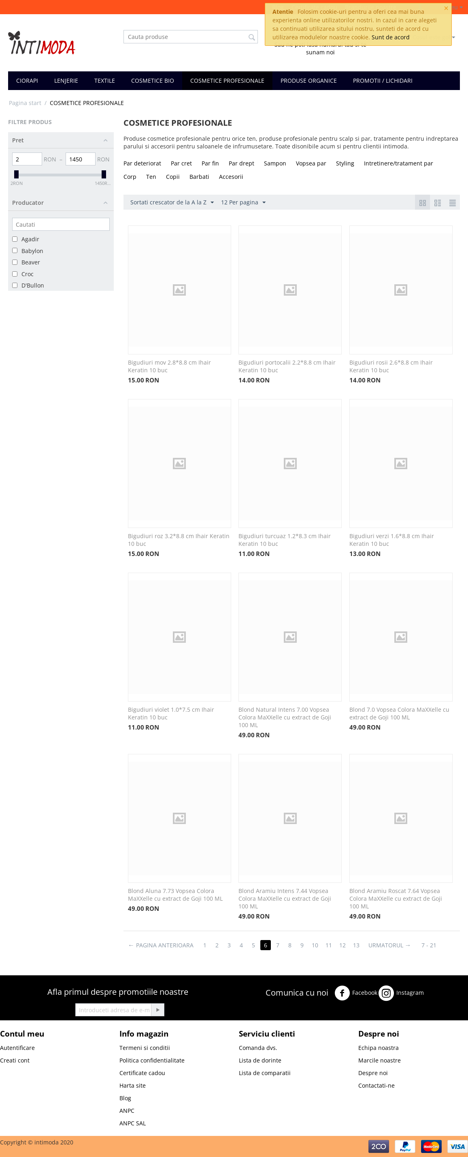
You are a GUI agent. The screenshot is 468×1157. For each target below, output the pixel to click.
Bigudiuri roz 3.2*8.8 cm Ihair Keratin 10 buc (179, 539)
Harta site (132, 1085)
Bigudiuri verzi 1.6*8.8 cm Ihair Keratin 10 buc (391, 539)
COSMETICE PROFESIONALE (227, 80)
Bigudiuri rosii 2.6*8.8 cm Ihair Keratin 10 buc (391, 366)
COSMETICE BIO (152, 80)
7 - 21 (429, 945)
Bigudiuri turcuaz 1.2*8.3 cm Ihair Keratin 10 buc (284, 539)
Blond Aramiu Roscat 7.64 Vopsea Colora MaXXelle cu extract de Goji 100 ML (395, 898)
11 (328, 945)
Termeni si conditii (144, 1048)
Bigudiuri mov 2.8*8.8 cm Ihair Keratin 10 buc (169, 366)
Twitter (437, 991)
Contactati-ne (376, 1085)
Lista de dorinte (260, 1060)
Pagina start (25, 103)
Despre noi (373, 1073)
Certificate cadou (142, 1073)
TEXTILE (104, 80)
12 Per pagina (243, 202)
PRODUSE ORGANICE (309, 80)
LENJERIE (66, 80)
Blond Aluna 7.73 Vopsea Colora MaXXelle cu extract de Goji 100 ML (175, 894)
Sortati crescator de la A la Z (172, 202)
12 (342, 945)
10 (315, 945)
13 (356, 945)
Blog (125, 1098)
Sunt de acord (391, 37)
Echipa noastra (378, 1048)
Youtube (280, 1014)
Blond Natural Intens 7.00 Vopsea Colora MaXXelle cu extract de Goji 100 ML (284, 717)
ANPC (126, 1110)
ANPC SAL (132, 1123)
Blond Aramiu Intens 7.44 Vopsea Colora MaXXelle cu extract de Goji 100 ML (284, 898)
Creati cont (15, 1060)
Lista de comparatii (265, 1073)
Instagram (401, 993)
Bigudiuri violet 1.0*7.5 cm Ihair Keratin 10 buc (171, 713)
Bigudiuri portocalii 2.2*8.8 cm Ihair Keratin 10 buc (287, 366)
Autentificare (17, 1048)
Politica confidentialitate (152, 1060)
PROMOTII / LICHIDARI (383, 80)
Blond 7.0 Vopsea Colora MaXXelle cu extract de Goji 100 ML (399, 713)
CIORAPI (27, 80)
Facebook (355, 993)
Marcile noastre (379, 1060)
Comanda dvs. (258, 1048)
